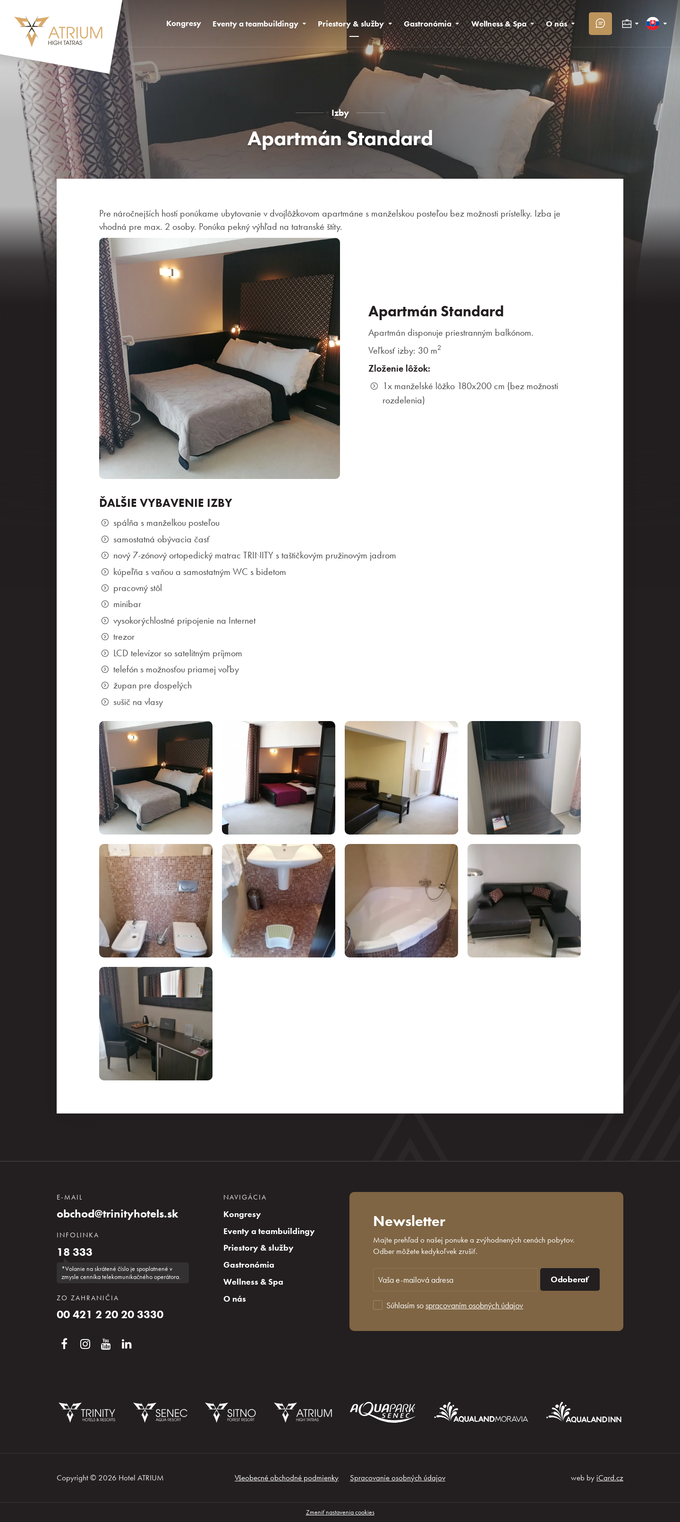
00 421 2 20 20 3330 (110, 1314)
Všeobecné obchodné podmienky (287, 1477)
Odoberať (570, 1279)
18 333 (75, 1252)
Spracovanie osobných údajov (397, 1477)
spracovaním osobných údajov (474, 1305)
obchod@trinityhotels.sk (117, 1214)
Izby (340, 113)
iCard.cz (609, 1477)
